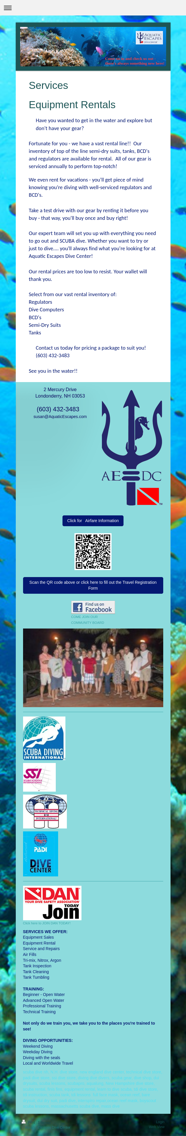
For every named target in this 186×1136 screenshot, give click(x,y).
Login (160, 1122)
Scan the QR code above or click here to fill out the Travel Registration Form (93, 585)
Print (29, 1123)
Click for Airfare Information (93, 520)
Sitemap (44, 1123)
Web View (157, 1127)
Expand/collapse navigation (93, 7)
